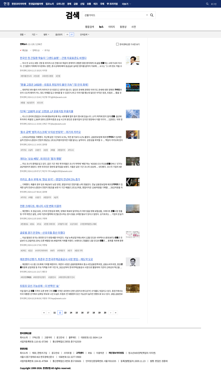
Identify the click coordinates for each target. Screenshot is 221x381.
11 (54, 312)
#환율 (23, 102)
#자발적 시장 (62, 224)
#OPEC (23, 250)
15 (77, 312)
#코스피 (40, 102)
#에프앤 (26, 277)
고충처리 (48, 337)
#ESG (32, 224)
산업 (82, 3)
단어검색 (83, 34)
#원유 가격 (79, 250)
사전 (133, 27)
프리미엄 (113, 3)
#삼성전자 (30, 102)
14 (71, 312)
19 (99, 312)
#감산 (30, 250)
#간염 (58, 76)
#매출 (53, 150)
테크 (95, 3)
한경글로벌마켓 (36, 3)
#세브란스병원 (47, 76)
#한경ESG (24, 224)
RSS (90, 352)
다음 (111, 313)
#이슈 (39, 224)
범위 (45, 34)
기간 (33, 34)
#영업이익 (61, 150)
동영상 (123, 27)
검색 (72, 15)
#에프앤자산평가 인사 (66, 277)
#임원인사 (52, 277)
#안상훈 (36, 76)
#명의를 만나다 (26, 76)
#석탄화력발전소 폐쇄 (88, 224)
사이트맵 (67, 352)
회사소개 (24, 337)
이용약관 (100, 352)
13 (65, 312)
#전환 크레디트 (49, 224)
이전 (49, 313)
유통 (89, 3)
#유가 (70, 250)
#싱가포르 (74, 224)
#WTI (52, 250)
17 (88, 312)
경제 (69, 3)
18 (94, 312)
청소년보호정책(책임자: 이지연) (141, 352)
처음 (44, 313)
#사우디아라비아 (41, 250)
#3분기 (38, 150)
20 (105, 312)
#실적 (30, 150)
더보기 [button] (125, 3)
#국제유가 (61, 250)
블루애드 (72, 337)
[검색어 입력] (115, 15)
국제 (102, 3)
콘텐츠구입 (42, 352)
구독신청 (36, 337)
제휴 (34, 352)
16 (82, 312)
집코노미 (50, 3)
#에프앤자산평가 (39, 277)
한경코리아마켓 (19, 3)
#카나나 (71, 150)
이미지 (111, 27)
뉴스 (101, 27)
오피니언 (60, 3)
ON (67, 34)
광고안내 (60, 337)
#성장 (46, 150)
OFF (71, 34)
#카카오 (24, 150)
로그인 (214, 3)
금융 (76, 3)
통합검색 (89, 27)
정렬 (21, 34)
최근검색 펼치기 (145, 15)
